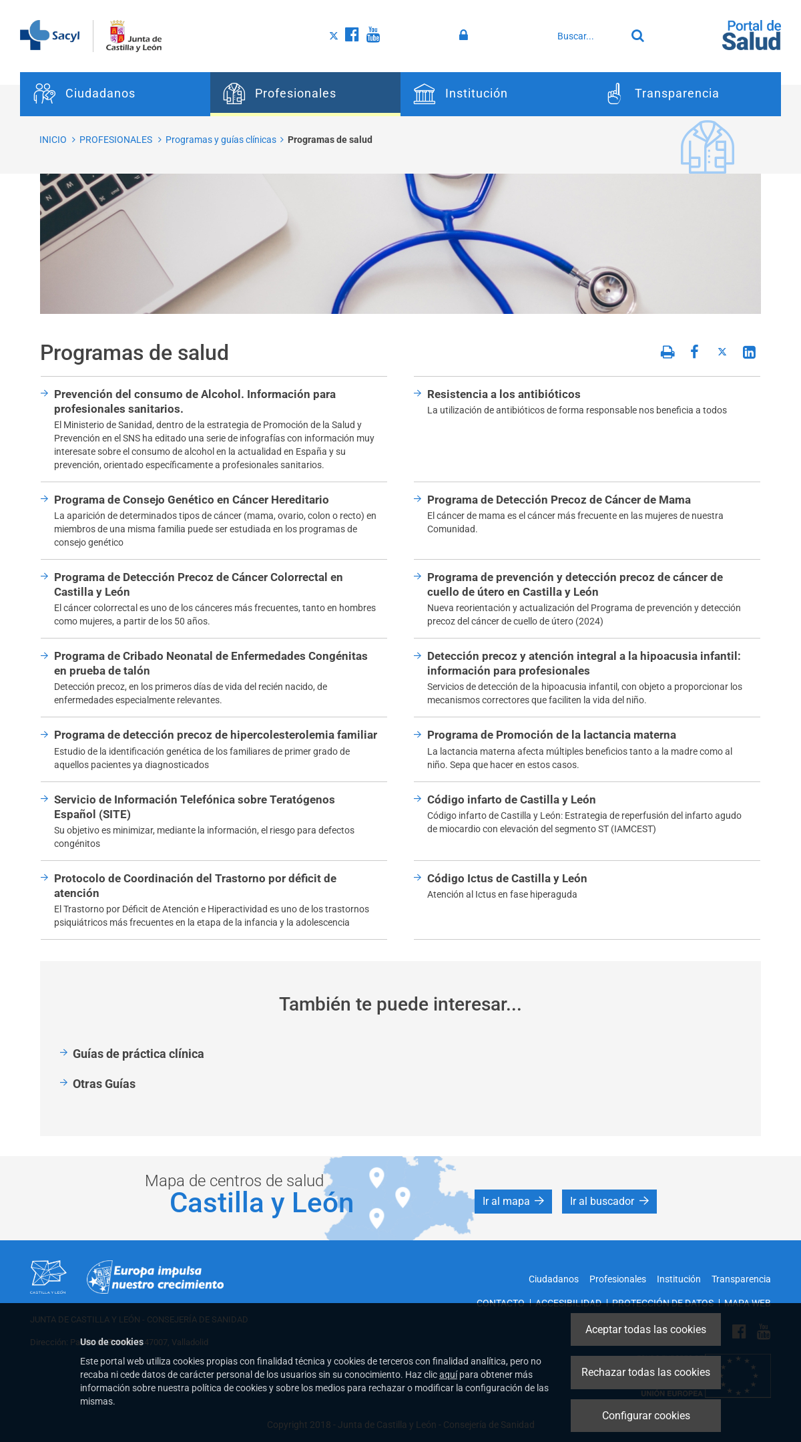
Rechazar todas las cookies (645, 1372)
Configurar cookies (646, 1415)
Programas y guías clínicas (221, 139)
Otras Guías (104, 1084)
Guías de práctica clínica (138, 1054)
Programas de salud (330, 139)
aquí (448, 1374)
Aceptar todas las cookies (645, 1329)
